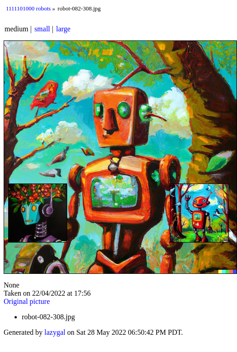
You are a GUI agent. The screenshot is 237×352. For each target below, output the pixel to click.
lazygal (54, 332)
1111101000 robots (28, 8)
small (42, 29)
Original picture (27, 301)
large (63, 29)
